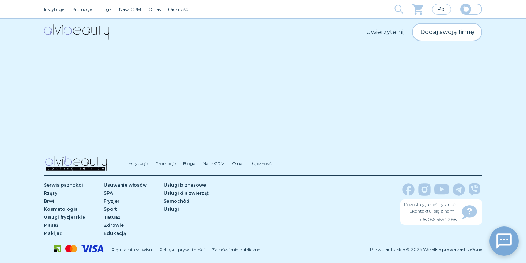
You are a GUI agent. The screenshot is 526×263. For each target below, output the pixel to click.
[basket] (417, 9)
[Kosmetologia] (71, 209)
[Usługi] (191, 209)
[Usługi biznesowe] (191, 185)
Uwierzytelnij (385, 31)
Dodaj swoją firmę (447, 31)
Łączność (178, 9)
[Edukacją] (131, 233)
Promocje (82, 9)
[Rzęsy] (71, 193)
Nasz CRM (130, 9)
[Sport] (131, 209)
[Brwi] (71, 201)
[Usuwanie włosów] (131, 185)
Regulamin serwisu (131, 249)
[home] (76, 32)
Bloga (105, 9)
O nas (154, 9)
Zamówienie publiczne (236, 249)
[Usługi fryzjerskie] (71, 217)
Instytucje (54, 9)
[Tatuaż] (131, 217)
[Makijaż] (71, 233)
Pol (441, 9)
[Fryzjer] (131, 201)
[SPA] (131, 193)
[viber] (474, 189)
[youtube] (441, 189)
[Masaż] (71, 225)
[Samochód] (191, 201)
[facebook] (408, 189)
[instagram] (424, 189)
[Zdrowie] (131, 225)
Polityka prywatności (182, 249)
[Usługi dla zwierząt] (191, 193)
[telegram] (459, 189)
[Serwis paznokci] (71, 185)
